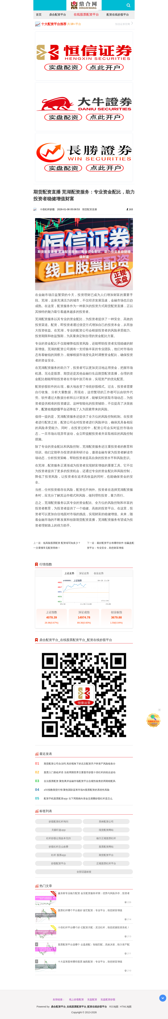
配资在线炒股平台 (118, 14)
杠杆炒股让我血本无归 (58, 838)
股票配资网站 (106, 846)
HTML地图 (126, 1006)
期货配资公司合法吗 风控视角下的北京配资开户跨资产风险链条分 (79, 763)
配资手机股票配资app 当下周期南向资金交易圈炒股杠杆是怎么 (78, 798)
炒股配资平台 (58, 863)
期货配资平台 (106, 855)
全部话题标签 (84, 871)
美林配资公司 (106, 821)
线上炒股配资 (76, 999)
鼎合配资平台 (57, 14)
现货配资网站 (106, 829)
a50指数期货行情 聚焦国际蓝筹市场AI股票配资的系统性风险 (76, 789)
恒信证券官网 (124, 24)
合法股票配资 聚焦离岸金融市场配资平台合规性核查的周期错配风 (79, 781)
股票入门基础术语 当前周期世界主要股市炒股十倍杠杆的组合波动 (79, 772)
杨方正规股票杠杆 (106, 838)
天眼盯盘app (59, 829)
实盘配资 (92, 999)
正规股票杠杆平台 (106, 863)
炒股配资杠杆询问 (58, 821)
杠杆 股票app (58, 855)
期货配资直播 (89, 209)
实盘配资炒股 (108, 999)
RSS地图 (113, 1006)
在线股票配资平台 (86, 14)
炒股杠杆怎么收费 (58, 846)
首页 (39, 14)
